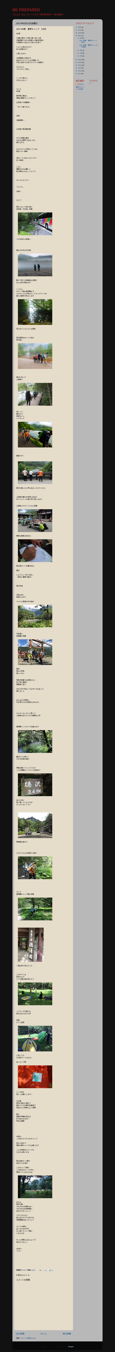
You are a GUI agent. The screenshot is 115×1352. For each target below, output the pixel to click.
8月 (81, 50)
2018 (80, 33)
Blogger (71, 1346)
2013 (80, 68)
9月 (81, 38)
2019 (80, 30)
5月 (81, 53)
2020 (80, 27)
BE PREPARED (26, 10)
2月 (81, 56)
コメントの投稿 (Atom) (28, 1338)
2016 (80, 59)
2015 (80, 62)
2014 (80, 65)
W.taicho (81, 84)
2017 (80, 35)
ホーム (44, 1334)
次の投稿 (20, 1334)
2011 (80, 73)
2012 (80, 71)
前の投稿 (67, 1334)
